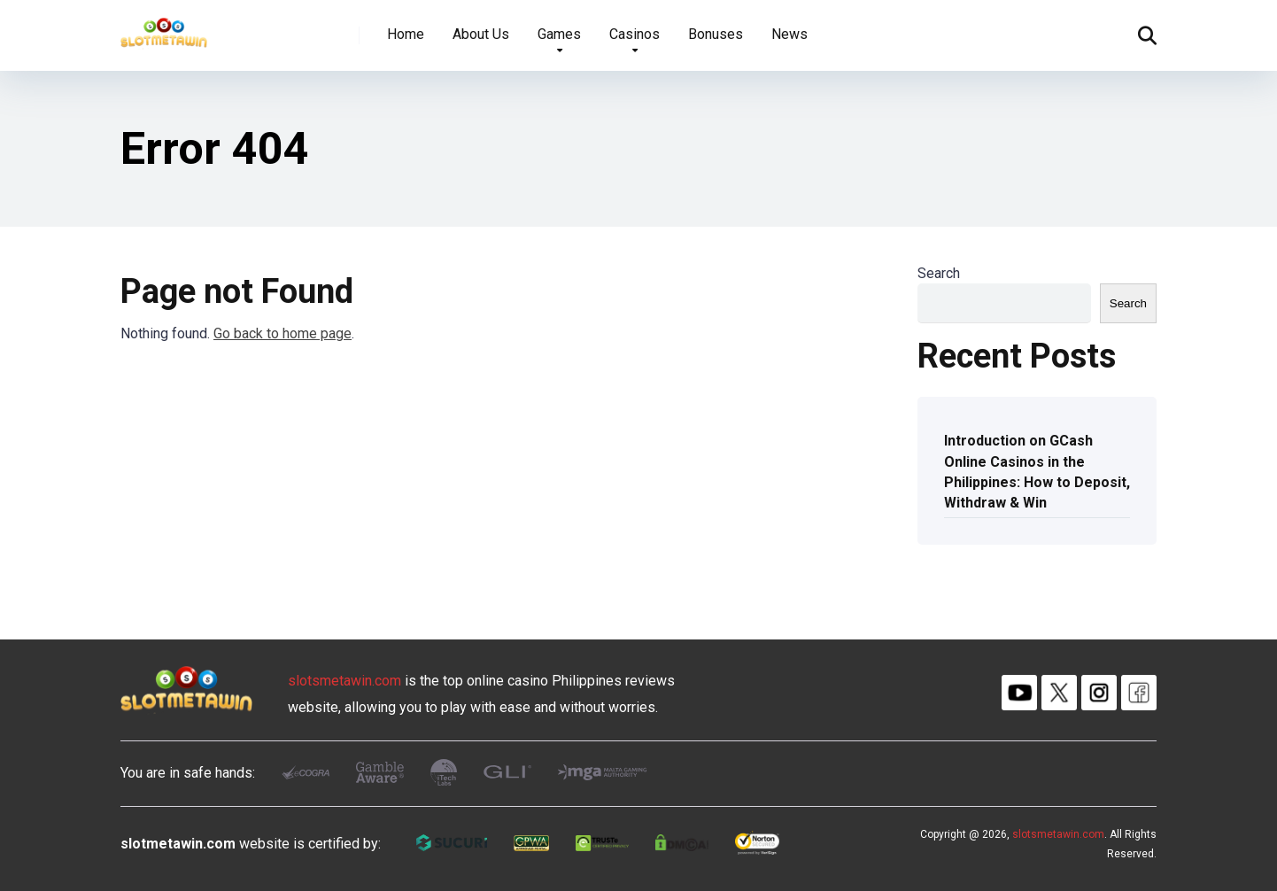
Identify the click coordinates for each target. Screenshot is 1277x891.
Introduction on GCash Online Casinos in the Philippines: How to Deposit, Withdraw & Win (1037, 471)
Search (938, 273)
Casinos (634, 34)
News (789, 34)
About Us (481, 34)
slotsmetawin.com (344, 680)
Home (405, 34)
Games (559, 34)
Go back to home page (282, 333)
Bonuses (715, 34)
